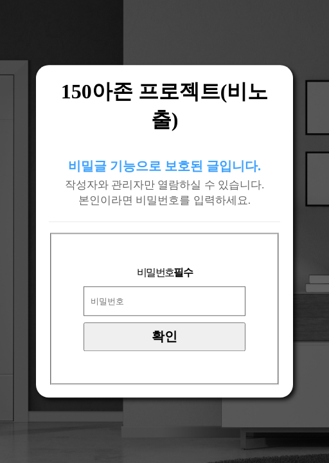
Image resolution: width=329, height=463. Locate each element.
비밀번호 (164, 273)
